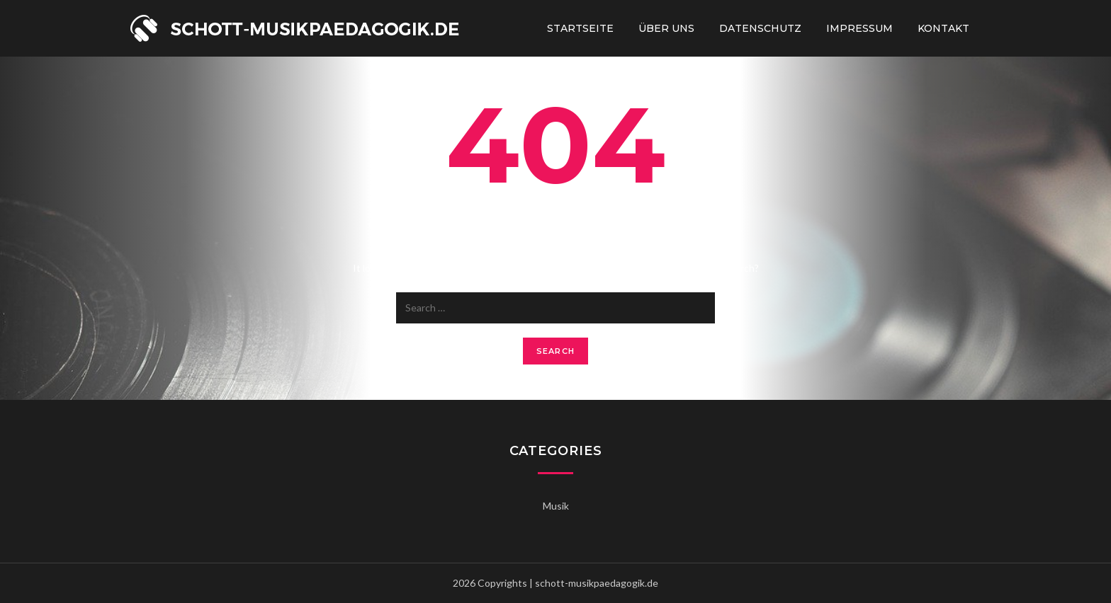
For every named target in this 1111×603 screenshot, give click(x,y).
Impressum (859, 28)
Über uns (666, 28)
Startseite (580, 28)
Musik (556, 506)
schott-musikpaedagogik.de (596, 583)
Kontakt (943, 28)
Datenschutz (760, 28)
